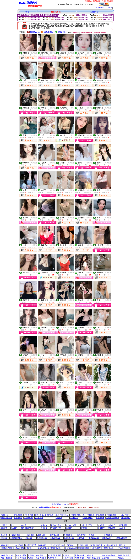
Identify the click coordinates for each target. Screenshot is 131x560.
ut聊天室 (28, 538)
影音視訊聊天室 (30, 545)
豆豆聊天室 (68, 535)
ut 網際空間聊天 (15, 538)
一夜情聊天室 (15, 535)
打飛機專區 (18, 518)
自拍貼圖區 (123, 525)
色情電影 (39, 555)
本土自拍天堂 (56, 528)
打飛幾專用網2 (75, 515)
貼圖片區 (28, 548)
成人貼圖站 (69, 545)
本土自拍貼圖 (71, 525)
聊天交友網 (54, 535)
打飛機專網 (18, 515)
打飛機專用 (100, 515)
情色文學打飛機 (6, 518)
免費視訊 (34, 53)
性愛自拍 (69, 528)
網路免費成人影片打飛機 (44, 515)
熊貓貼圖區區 (108, 548)
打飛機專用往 (87, 518)
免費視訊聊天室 (96, 545)
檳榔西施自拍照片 (27, 528)
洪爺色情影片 (80, 555)
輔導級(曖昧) (48, 32)
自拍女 (13, 525)
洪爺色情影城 (21, 558)
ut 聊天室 (4, 538)
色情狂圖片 (52, 558)
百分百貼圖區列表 (57, 545)
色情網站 (121, 558)
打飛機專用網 (111, 515)
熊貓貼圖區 (42, 545)
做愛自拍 (44, 525)
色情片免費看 (80, 558)
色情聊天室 (29, 535)
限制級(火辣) (35, 32)
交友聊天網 (106, 538)
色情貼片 (31, 555)
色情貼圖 (105, 558)
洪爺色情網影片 (123, 555)
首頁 (27, 12)
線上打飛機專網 (88, 515)
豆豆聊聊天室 (69, 538)
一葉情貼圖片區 (96, 548)
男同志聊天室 (42, 538)
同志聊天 (4, 535)
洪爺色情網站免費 (108, 555)
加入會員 (109, 8)
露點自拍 (4, 528)
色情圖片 (31, 558)
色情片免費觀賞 (6, 558)
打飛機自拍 (74, 518)
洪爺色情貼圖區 (124, 548)
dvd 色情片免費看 (54, 555)
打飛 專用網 (28, 515)
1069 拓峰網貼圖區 (110, 545)
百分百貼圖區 (83, 545)
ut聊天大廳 (41, 535)
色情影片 (66, 555)
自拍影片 (101, 525)
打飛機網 (59, 518)
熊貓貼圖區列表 (83, 548)
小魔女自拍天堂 (86, 525)
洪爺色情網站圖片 (7, 555)
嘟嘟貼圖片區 (56, 548)
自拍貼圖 (84, 528)
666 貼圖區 (19, 545)
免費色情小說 (21, 555)
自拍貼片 (101, 528)
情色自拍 (44, 528)
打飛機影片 (5, 515)
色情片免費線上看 (93, 558)
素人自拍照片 (56, 525)
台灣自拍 (4, 525)
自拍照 (23, 525)
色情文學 (90, 555)
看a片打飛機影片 (62, 515)
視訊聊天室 (5, 545)
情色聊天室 (81, 535)
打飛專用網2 (28, 518)
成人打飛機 (125, 515)
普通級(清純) (62, 32)
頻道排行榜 (94, 12)
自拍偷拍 (111, 525)
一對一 (72, 108)
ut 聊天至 (80, 538)
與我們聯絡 (100, 8)
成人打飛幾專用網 (112, 518)
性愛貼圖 (121, 545)
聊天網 (91, 535)
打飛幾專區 (125, 518)
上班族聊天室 (107, 535)
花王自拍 (14, 528)
